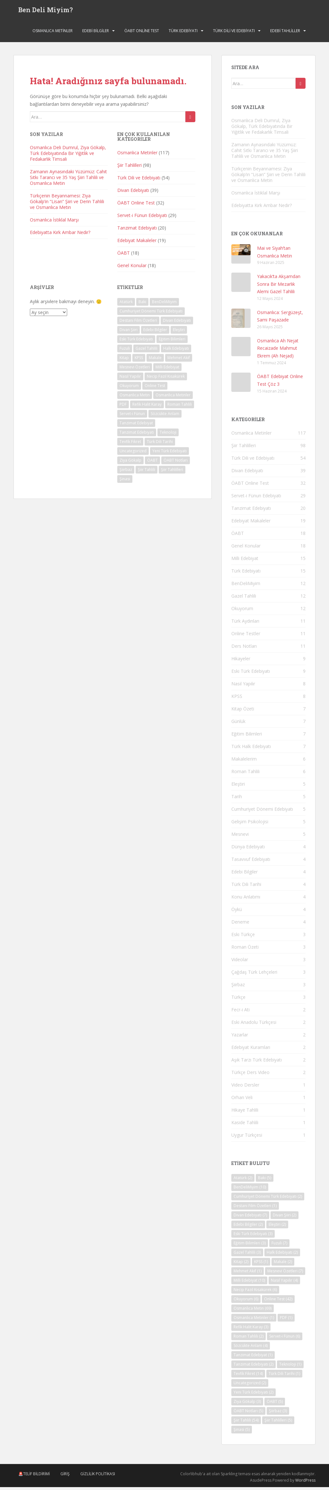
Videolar (239, 962)
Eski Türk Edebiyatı (250, 674)
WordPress (305, 1483)
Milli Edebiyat (244, 561)
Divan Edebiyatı (133, 193)
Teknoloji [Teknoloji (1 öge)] (168, 435)
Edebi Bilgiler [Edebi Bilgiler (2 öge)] (155, 333)
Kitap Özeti (242, 712)
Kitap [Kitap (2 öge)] (124, 361)
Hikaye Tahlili (244, 1113)
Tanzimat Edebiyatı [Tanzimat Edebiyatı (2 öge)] (137, 435)
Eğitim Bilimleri (246, 737)
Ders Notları (244, 649)
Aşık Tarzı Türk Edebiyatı (256, 1063)
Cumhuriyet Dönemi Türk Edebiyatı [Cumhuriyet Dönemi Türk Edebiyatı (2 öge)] (151, 314)
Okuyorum (242, 611)
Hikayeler (240, 661)
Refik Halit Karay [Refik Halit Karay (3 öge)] (147, 407)
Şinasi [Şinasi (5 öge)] (125, 482)
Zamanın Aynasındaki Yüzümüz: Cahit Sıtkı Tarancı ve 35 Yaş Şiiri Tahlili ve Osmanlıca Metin (68, 180)
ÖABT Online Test (141, 33)
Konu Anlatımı (245, 900)
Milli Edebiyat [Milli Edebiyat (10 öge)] (167, 370)
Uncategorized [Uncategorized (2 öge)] (133, 454)
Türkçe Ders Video (250, 1075)
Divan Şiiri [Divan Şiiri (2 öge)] (129, 333)
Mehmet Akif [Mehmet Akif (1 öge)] (178, 361)
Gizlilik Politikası (97, 1476)
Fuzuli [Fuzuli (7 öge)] (125, 351)
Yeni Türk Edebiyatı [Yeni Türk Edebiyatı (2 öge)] (169, 454)
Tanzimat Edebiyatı (137, 231)
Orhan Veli (242, 1100)
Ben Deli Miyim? (45, 11)
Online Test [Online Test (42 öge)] (155, 389)
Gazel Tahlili (243, 599)
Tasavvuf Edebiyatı (250, 862)
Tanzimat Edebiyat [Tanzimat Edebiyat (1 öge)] (136, 426)
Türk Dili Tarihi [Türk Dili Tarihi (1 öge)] (160, 444)
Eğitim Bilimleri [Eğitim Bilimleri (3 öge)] (172, 342)
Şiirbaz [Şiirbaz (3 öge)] (126, 472)
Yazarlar (239, 1037)
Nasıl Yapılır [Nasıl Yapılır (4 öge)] (130, 379)
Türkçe (238, 1000)
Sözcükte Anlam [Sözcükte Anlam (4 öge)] (165, 417)
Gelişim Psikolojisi (249, 824)
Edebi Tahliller (285, 33)
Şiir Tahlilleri (129, 168)
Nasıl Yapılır (243, 686)
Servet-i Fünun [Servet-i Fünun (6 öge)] (132, 417)
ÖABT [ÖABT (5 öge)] (152, 463)
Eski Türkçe (243, 937)
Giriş (65, 1476)
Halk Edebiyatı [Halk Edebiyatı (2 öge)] (176, 351)
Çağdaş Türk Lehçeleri (254, 975)
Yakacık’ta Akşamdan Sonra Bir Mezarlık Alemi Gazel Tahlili (278, 287)
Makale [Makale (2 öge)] (155, 361)
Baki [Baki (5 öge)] (142, 305)
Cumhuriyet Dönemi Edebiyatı (262, 812)
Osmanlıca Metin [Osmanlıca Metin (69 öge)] (135, 398)
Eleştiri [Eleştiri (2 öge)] (179, 333)
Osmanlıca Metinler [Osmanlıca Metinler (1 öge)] (173, 398)
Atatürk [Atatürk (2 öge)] (126, 305)
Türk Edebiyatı (183, 33)
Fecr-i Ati (240, 1012)
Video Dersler (245, 1088)
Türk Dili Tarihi (246, 887)
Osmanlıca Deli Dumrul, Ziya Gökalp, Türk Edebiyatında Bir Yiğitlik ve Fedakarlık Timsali (68, 156)
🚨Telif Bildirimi (34, 1476)
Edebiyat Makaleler (136, 243)
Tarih (236, 799)
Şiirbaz (238, 987)
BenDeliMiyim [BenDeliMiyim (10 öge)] (164, 305)
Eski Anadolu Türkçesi (253, 1025)
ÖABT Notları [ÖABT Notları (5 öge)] (176, 463)
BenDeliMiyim (245, 586)
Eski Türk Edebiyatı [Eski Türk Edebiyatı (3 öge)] (136, 342)
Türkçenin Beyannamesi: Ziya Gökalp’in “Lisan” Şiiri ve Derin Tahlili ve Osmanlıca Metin (67, 204)
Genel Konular (132, 268)
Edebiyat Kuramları (250, 1050)
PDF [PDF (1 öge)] (123, 407)
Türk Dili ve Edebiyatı (234, 33)
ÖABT (123, 256)
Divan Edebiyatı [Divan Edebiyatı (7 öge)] (177, 323)
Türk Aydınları (245, 624)
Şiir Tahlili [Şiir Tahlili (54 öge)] (146, 472)
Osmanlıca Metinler (52, 33)
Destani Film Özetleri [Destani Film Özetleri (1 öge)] (138, 323)
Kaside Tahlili (244, 1125)
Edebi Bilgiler (95, 33)
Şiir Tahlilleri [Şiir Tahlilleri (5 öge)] (172, 472)
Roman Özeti (245, 950)
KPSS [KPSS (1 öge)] (139, 361)
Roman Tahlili (245, 774)
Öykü (236, 912)
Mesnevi (240, 837)
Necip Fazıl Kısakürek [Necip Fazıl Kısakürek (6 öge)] (166, 379)
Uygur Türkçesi (246, 1138)
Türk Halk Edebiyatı (251, 749)
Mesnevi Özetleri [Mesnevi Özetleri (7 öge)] (135, 370)
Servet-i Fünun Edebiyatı (142, 218)
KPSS (236, 699)
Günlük (238, 724)
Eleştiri (238, 787)
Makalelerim (244, 762)
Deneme (240, 925)
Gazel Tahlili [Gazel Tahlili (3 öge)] (146, 351)
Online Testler (245, 636)
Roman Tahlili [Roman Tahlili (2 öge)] (179, 407)
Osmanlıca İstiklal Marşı (54, 223)
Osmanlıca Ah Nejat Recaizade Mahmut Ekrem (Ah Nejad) (277, 351)
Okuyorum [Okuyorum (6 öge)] (129, 389)
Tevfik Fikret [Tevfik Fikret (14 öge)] (130, 444)
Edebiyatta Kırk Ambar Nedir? (60, 235)
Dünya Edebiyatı (248, 849)
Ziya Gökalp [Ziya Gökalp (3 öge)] (130, 463)
